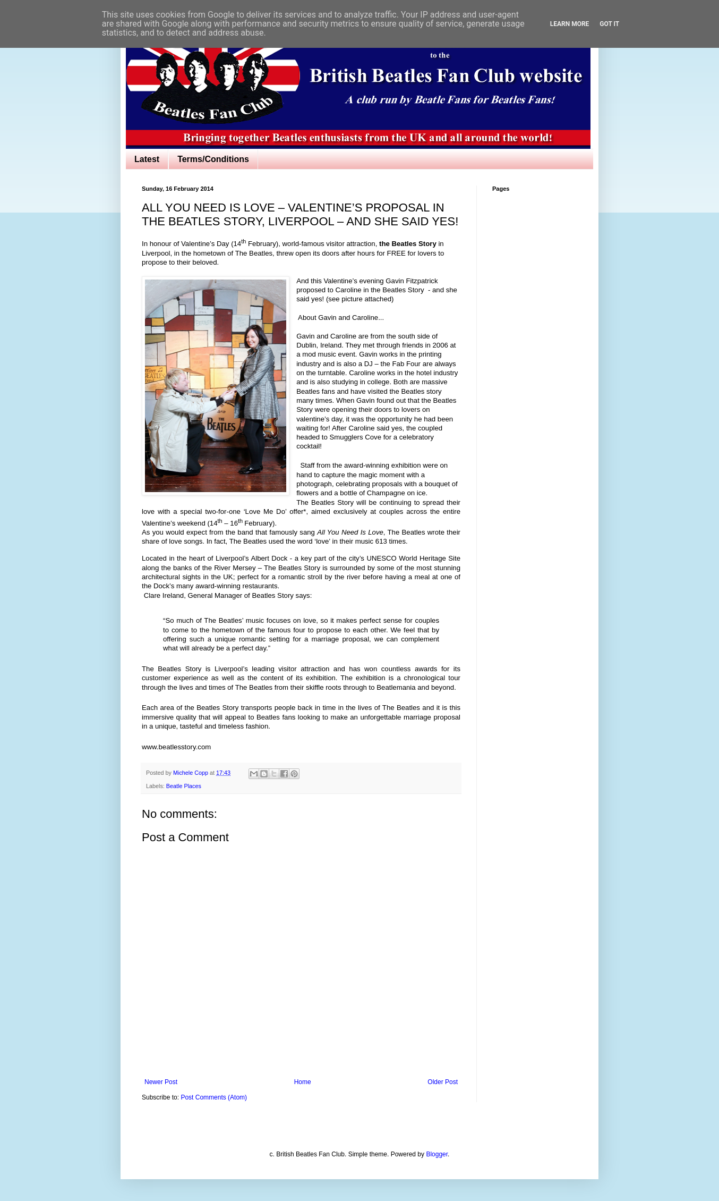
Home (302, 1082)
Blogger (437, 1154)
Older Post (442, 1082)
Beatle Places (183, 786)
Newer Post (160, 1082)
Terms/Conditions (213, 159)
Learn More (569, 24)
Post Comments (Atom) (214, 1097)
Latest (146, 159)
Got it (609, 24)
